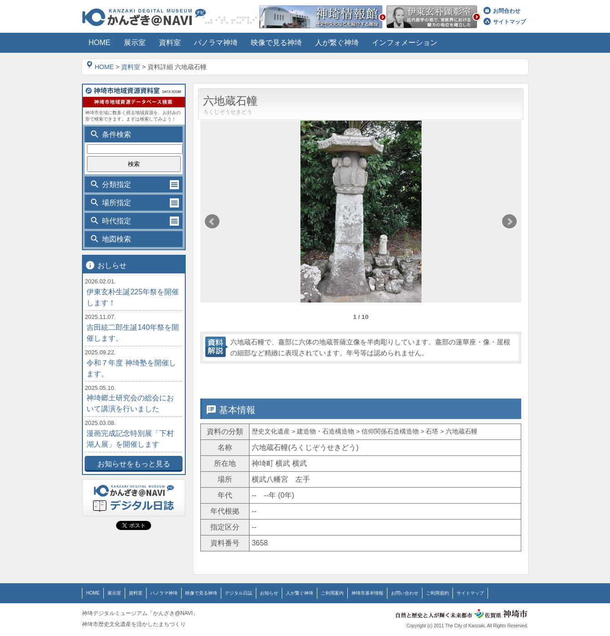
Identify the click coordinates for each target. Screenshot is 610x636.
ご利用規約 (437, 593)
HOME (100, 67)
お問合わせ (501, 11)
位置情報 (399, 376)
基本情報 (240, 376)
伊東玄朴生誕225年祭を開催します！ (132, 297)
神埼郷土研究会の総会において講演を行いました (130, 403)
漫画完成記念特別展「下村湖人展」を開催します (130, 438)
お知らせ (269, 593)
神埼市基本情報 (367, 593)
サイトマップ (504, 22)
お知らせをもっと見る (133, 464)
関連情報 (479, 376)
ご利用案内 (332, 593)
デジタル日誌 (238, 593)
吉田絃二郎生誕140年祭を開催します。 (132, 332)
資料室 (130, 67)
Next (509, 221)
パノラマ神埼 (164, 593)
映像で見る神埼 (201, 593)
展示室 (114, 593)
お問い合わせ (404, 593)
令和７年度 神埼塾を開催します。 (131, 368)
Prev (212, 221)
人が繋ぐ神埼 (299, 593)
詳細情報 (320, 376)
